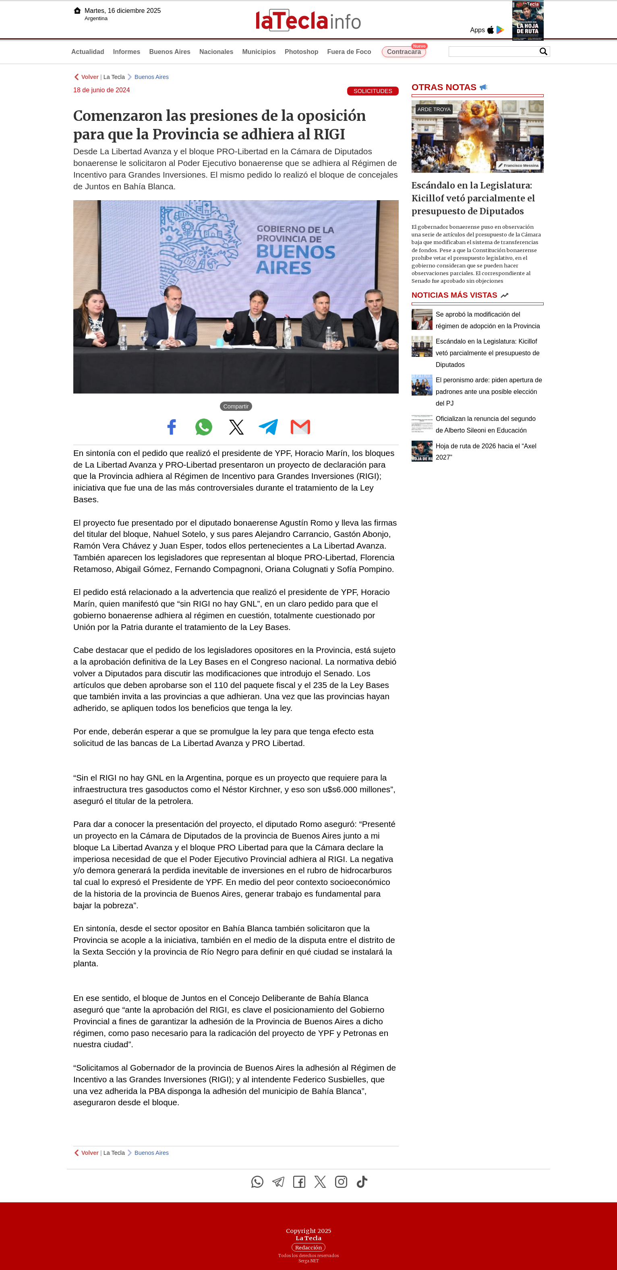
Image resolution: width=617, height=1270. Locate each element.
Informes (127, 51)
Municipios (259, 51)
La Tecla (114, 77)
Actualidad (87, 51)
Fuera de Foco (349, 51)
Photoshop (302, 51)
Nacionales (216, 51)
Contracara (406, 50)
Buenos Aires (169, 51)
